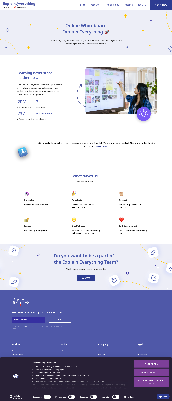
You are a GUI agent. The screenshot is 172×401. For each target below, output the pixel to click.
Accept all (151, 363)
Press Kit (101, 354)
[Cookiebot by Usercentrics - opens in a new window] (16, 396)
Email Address (20, 319)
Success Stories (18, 354)
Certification (65, 354)
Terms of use (142, 351)
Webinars (64, 351)
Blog (82, 5)
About (100, 351)
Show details (130, 396)
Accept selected (151, 371)
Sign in (142, 5)
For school (113, 5)
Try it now (161, 5)
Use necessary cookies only (151, 380)
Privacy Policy (26, 326)
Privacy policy (142, 354)
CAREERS (86, 278)
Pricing (129, 5)
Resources (96, 5)
